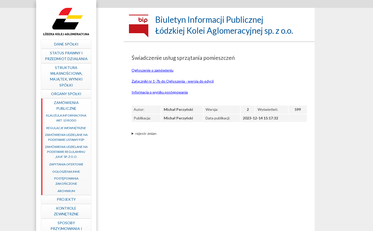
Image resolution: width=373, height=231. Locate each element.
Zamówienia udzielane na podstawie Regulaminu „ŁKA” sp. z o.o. (91, 152)
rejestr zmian (145, 133)
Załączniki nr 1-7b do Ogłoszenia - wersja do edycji (173, 81)
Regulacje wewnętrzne (91, 128)
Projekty (91, 199)
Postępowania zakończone (91, 180)
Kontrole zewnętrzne (91, 211)
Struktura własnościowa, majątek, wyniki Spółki (91, 76)
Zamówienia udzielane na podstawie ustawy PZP (91, 137)
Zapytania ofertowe (91, 164)
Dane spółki (91, 44)
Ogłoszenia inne (91, 172)
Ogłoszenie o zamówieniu (152, 70)
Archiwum (91, 191)
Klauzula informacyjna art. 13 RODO (91, 117)
